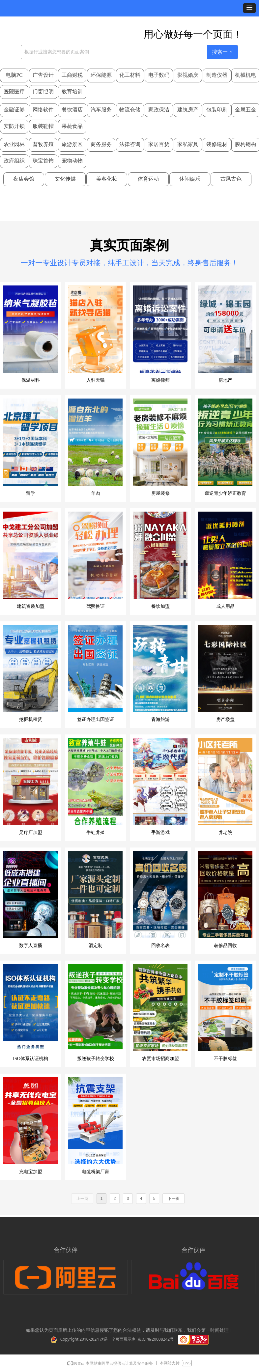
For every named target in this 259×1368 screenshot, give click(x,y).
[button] (249, 8)
